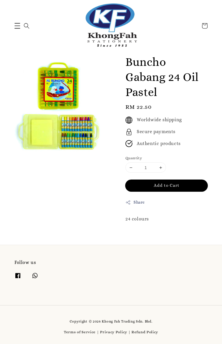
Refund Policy (145, 332)
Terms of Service (80, 332)
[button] (17, 25)
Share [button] (135, 202)
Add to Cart (167, 185)
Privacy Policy (113, 332)
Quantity (133, 158)
